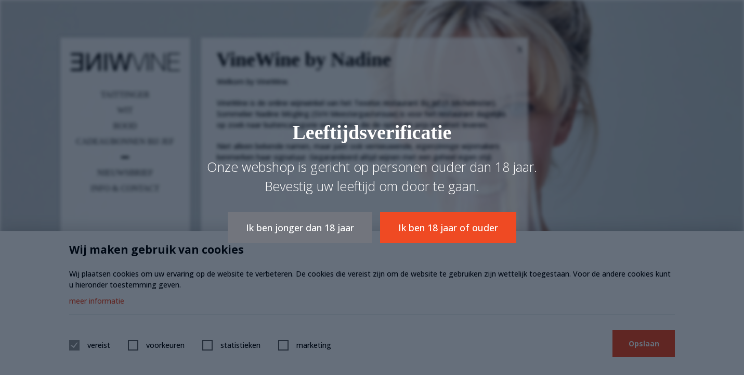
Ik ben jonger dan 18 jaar (300, 227)
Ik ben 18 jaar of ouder (448, 227)
